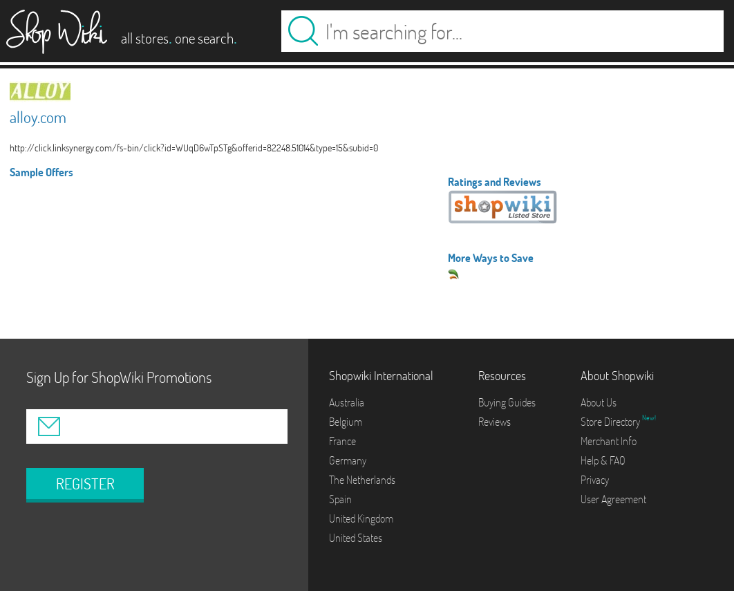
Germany (347, 460)
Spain (340, 499)
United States (355, 538)
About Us (599, 402)
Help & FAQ (603, 460)
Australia (346, 402)
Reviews (494, 422)
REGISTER (85, 484)
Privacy (595, 480)
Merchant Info (609, 441)
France (342, 441)
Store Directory (611, 422)
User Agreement (613, 499)
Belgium (345, 422)
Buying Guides (507, 402)
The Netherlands (362, 480)
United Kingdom (361, 518)
